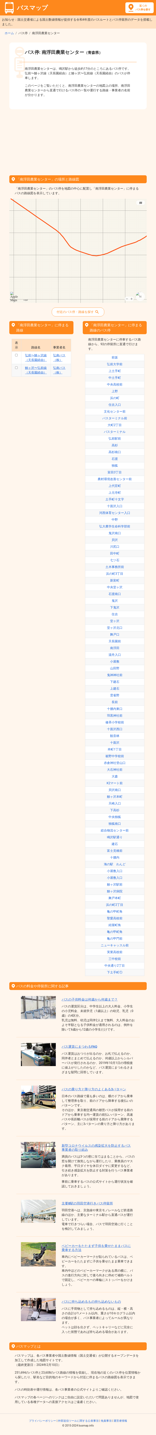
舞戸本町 (115, 898)
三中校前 (115, 959)
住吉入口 (115, 405)
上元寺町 (115, 492)
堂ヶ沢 (114, 621)
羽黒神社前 (114, 715)
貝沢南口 (115, 790)
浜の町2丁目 (114, 905)
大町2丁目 (115, 425)
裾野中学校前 (114, 756)
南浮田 (114, 648)
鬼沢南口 (115, 533)
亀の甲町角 (114, 911)
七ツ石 (114, 560)
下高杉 (114, 810)
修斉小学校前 (114, 722)
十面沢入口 (114, 506)
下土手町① (114, 972)
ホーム (9, 33)
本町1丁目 (115, 749)
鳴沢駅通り (114, 837)
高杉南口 (115, 452)
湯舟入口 (115, 655)
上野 (115, 391)
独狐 (115, 465)
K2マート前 (115, 783)
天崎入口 (115, 803)
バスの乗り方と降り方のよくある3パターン (94, 1089)
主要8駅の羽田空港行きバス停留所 (87, 1203)
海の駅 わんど (115, 864)
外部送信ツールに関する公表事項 (78, 1420)
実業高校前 (114, 952)
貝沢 (115, 540)
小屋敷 (114, 661)
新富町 (114, 580)
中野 (115, 519)
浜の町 (114, 398)
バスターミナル (115, 432)
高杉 (115, 445)
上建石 (114, 688)
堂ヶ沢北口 (114, 628)
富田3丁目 (115, 472)
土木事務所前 (114, 567)
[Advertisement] (78, 141)
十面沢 (114, 742)
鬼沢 (115, 601)
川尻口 (114, 546)
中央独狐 (115, 817)
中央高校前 (114, 384)
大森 (115, 776)
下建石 (114, 682)
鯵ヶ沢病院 (114, 891)
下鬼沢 (114, 607)
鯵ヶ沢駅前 (114, 884)
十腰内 (114, 857)
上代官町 (115, 486)
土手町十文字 (114, 499)
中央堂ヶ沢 (114, 587)
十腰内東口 (114, 709)
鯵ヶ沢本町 (114, 796)
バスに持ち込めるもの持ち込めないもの (91, 1302)
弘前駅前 (115, 438)
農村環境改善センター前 (115, 479)
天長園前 (115, 641)
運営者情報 (120, 1420)
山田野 (114, 668)
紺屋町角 (115, 925)
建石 (115, 844)
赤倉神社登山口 (115, 763)
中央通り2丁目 (114, 965)
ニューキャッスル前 (115, 945)
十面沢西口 (114, 729)
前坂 (115, 357)
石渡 (115, 459)
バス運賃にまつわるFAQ (79, 1046)
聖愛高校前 (114, 918)
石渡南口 (115, 594)
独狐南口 (115, 824)
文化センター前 (115, 411)
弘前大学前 (114, 364)
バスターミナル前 (114, 418)
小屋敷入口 (114, 871)
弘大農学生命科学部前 (114, 526)
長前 (115, 702)
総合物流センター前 (115, 830)
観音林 (114, 736)
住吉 (115, 614)
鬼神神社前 (114, 675)
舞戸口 (114, 634)
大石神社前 (114, 769)
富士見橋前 (114, 851)
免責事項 (106, 1420)
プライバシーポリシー (42, 1420)
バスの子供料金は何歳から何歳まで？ (90, 999)
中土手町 (115, 378)
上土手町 (115, 371)
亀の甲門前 (114, 938)
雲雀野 (114, 695)
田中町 (114, 553)
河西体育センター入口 (114, 513)
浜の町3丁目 (114, 574)
